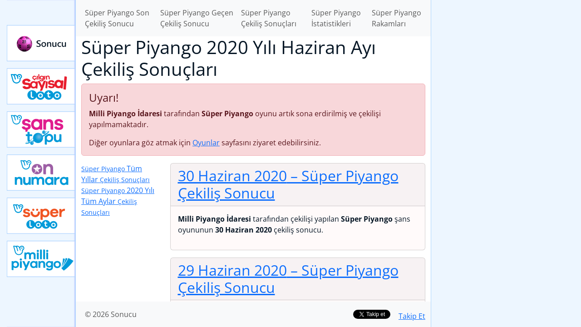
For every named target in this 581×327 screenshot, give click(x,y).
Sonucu (41, 43)
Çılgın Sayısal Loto (41, 86)
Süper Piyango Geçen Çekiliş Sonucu (196, 18)
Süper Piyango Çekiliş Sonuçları (268, 18)
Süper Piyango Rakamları (396, 18)
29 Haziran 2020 (288, 278)
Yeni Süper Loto (41, 216)
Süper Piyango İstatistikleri (336, 18)
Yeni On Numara (41, 172)
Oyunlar (206, 143)
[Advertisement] (506, 143)
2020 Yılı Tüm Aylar (117, 201)
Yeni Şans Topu (41, 129)
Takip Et (412, 316)
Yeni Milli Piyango (41, 259)
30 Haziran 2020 (288, 184)
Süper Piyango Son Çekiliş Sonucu (117, 18)
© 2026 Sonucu (111, 314)
